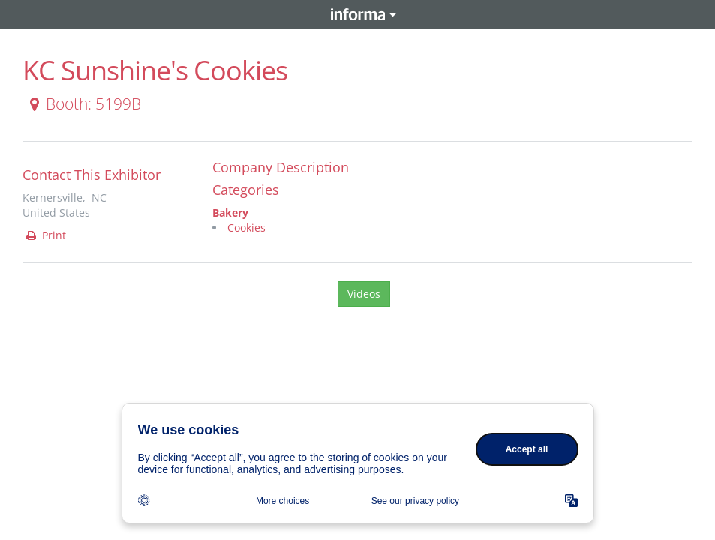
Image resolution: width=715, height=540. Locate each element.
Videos (363, 293)
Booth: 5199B (82, 103)
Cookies (246, 227)
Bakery (230, 213)
